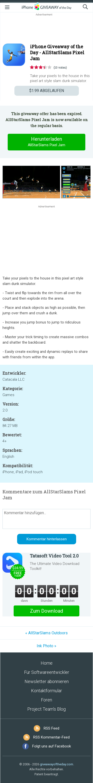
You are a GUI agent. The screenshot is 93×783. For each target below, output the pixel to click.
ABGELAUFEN (46, 90)
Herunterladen (47, 142)
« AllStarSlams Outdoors (46, 633)
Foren (46, 699)
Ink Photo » (46, 646)
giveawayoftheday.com (56, 764)
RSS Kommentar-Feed (51, 737)
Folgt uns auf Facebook (51, 746)
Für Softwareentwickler (46, 672)
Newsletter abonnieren (47, 681)
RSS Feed (51, 728)
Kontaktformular (46, 690)
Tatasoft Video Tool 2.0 (54, 556)
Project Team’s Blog (46, 709)
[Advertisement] (46, 28)
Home (47, 663)
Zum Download (46, 611)
